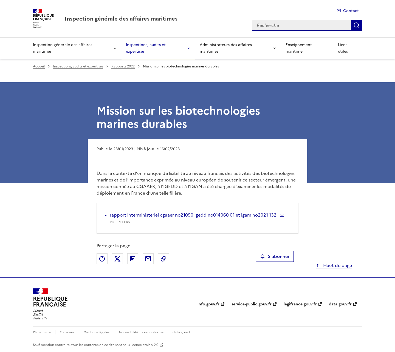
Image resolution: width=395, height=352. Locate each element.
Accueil (39, 66)
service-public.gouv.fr (252, 304)
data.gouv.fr (340, 304)
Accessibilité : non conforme (141, 332)
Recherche (356, 25)
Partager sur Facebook (102, 258)
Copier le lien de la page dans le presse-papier (163, 258)
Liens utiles (343, 48)
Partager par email (148, 258)
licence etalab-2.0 (144, 344)
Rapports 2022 (123, 66)
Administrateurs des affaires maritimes (226, 48)
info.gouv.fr (208, 304)
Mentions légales (96, 332)
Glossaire (67, 332)
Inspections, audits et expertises (146, 48)
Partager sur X (117, 258)
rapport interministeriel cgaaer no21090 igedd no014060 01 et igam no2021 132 (194, 215)
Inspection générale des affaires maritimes (62, 48)
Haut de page (337, 265)
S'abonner (274, 256)
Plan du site (42, 332)
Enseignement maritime (299, 48)
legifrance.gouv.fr (300, 304)
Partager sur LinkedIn (132, 258)
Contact (351, 11)
